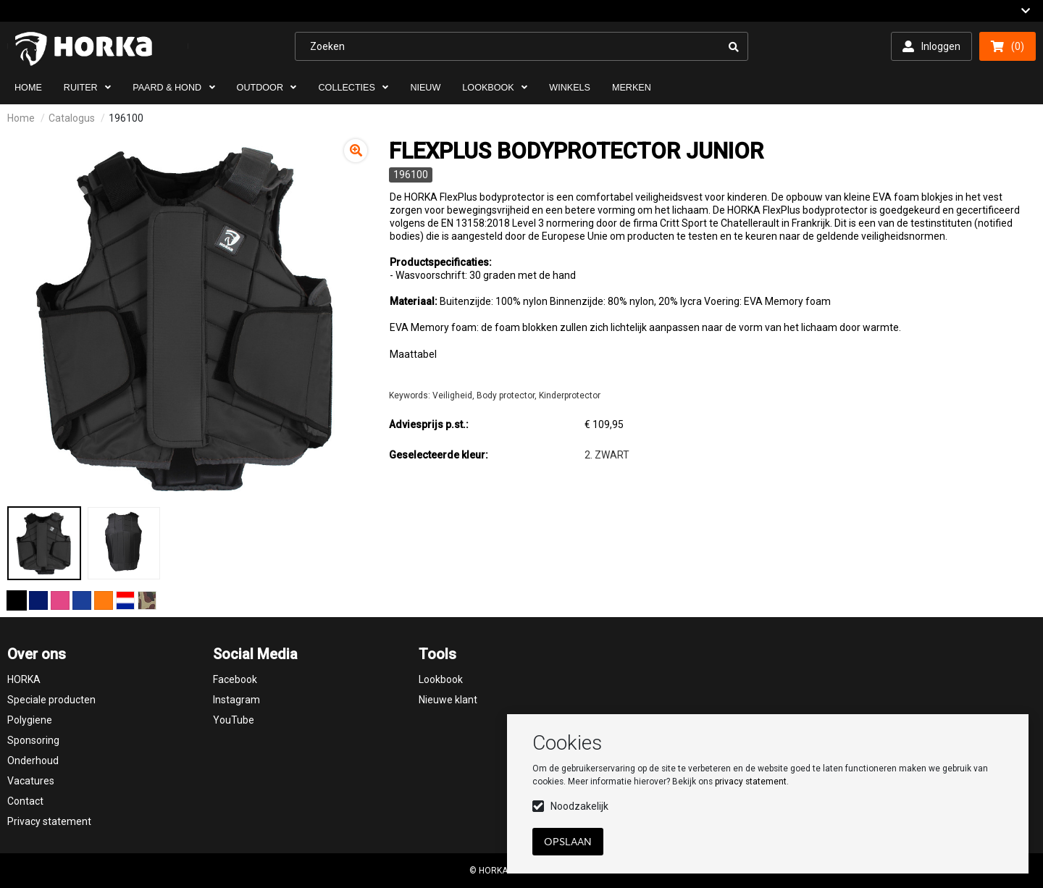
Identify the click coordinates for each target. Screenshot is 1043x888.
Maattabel (413, 354)
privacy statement (751, 781)
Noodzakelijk (579, 806)
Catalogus (72, 118)
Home (21, 118)
